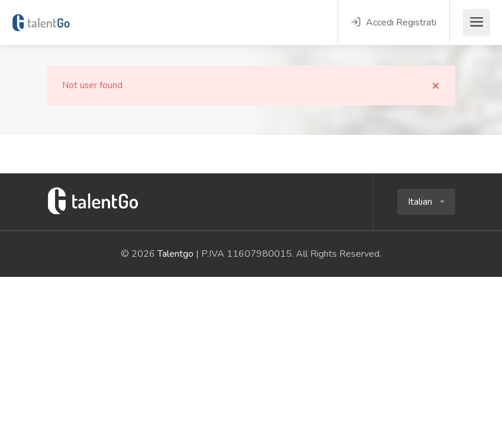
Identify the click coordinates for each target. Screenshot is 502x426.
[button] (426, 202)
